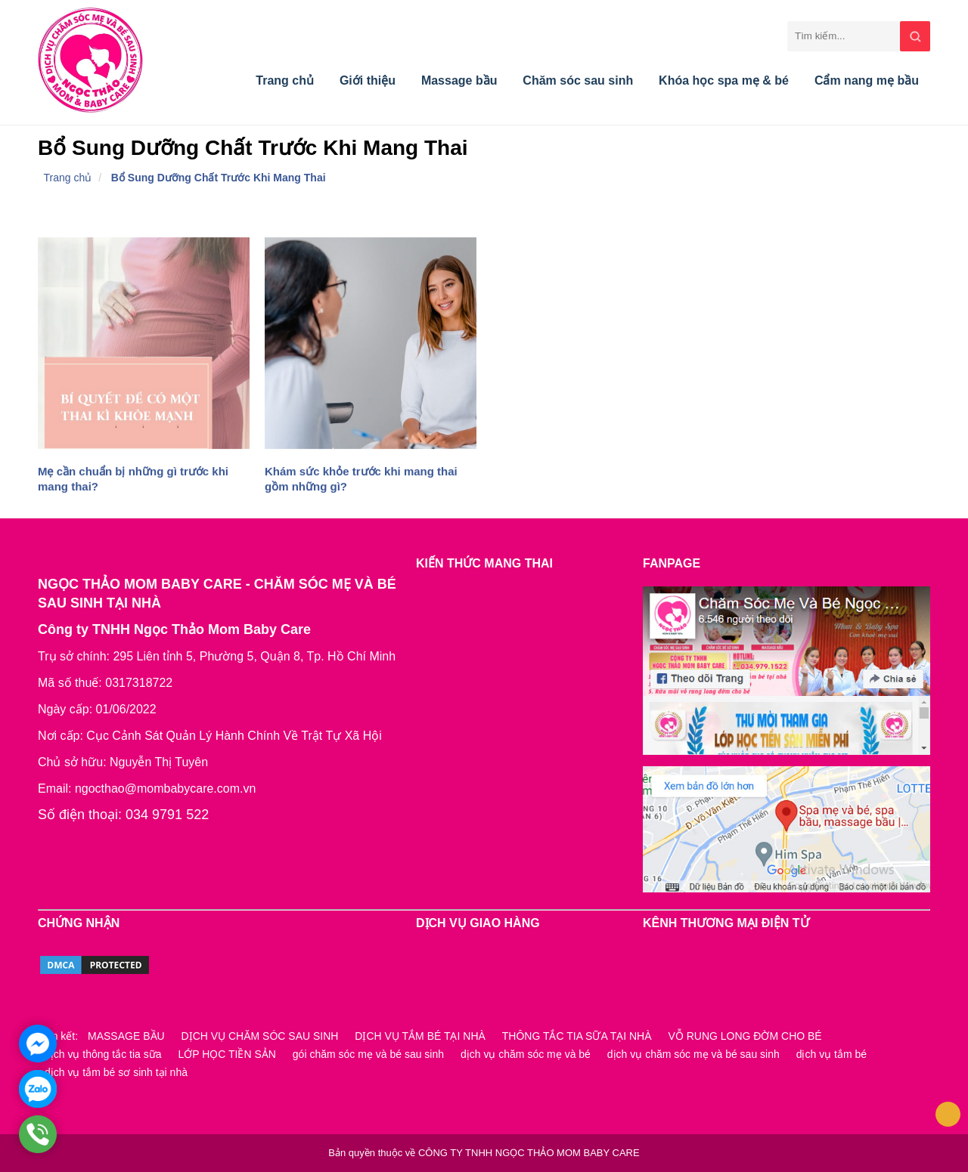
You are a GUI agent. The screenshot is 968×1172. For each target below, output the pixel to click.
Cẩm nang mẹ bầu (866, 80)
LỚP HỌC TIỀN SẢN (227, 1054)
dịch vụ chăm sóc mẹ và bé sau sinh (693, 1054)
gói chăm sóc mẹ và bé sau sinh (368, 1054)
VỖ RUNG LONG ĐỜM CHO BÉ (744, 1036)
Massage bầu (459, 80)
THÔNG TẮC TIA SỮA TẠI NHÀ (577, 1036)
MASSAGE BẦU (126, 1036)
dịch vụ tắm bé (831, 1054)
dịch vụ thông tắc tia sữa (103, 1054)
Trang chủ (285, 80)
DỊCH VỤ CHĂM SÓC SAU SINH (260, 1036)
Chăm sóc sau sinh (578, 80)
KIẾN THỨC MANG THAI (484, 563)
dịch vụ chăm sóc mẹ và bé (526, 1054)
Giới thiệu (368, 80)
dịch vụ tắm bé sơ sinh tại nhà (116, 1072)
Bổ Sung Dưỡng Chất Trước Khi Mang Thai (218, 178)
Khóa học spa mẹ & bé (724, 80)
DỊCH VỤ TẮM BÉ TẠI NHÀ (420, 1036)
